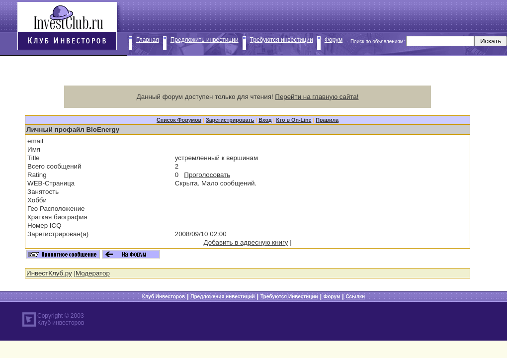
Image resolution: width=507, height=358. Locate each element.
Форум (333, 39)
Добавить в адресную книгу (246, 242)
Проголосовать (207, 175)
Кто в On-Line (294, 120)
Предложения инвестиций (222, 296)
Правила (327, 120)
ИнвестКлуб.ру (49, 273)
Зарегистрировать (230, 120)
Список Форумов (179, 120)
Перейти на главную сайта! (316, 96)
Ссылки (355, 296)
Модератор (93, 273)
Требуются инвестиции (281, 39)
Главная (147, 39)
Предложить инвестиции (204, 39)
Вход (264, 120)
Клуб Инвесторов (163, 296)
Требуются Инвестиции (289, 296)
